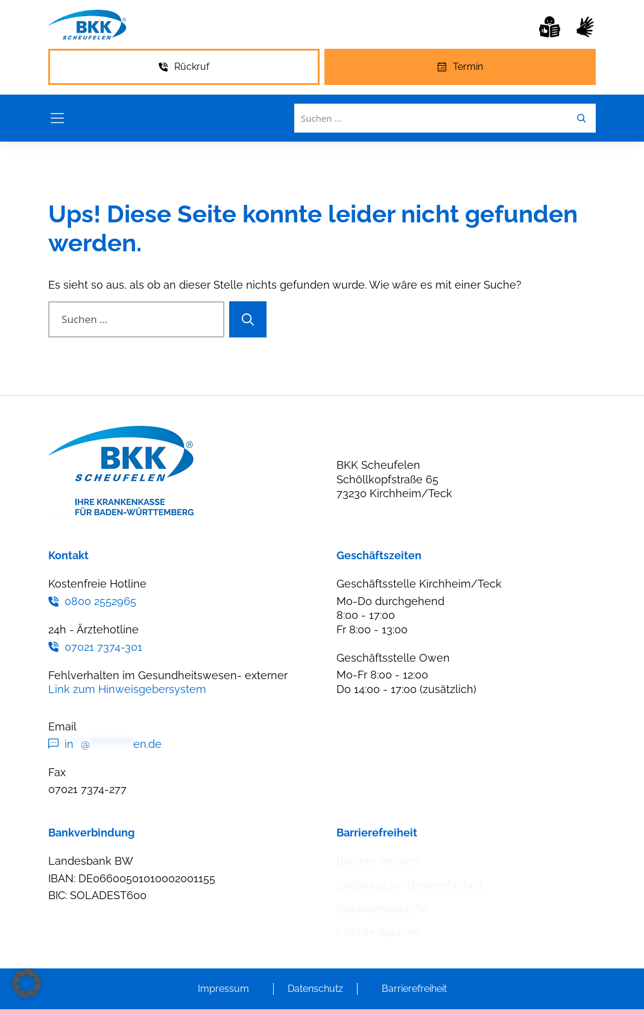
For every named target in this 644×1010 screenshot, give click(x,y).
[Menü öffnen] (57, 118)
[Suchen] (248, 319)
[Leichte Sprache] (549, 26)
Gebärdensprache (382, 908)
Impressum (223, 988)
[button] (26, 983)
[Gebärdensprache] (585, 26)
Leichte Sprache (378, 932)
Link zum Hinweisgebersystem (127, 689)
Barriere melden (377, 861)
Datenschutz (315, 988)
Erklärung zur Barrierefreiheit (409, 885)
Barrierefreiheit (414, 988)
